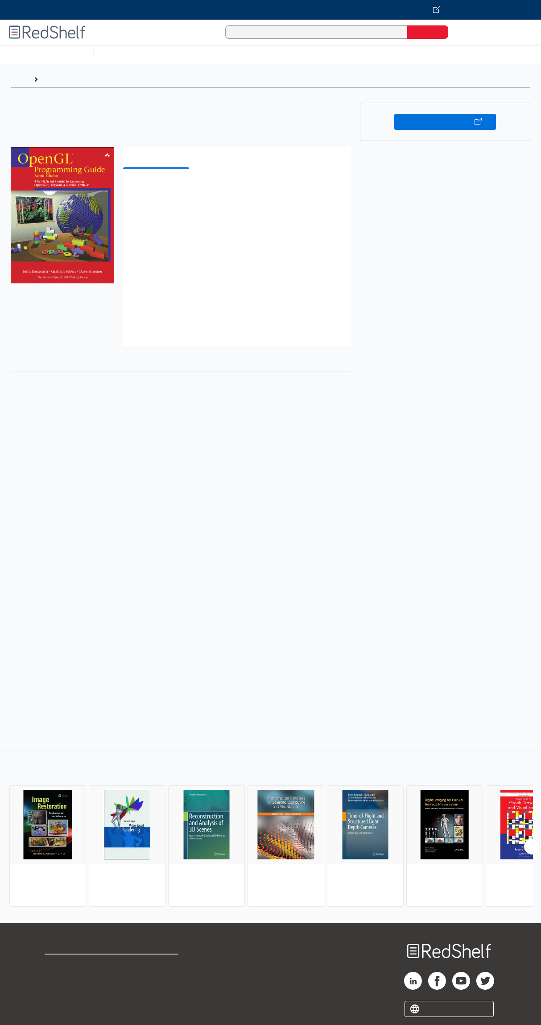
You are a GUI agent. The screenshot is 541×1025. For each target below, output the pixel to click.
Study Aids (120, 54)
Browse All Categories (46, 54)
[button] (239, 189)
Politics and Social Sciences (439, 54)
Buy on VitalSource (445, 122)
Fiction (504, 54)
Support (58, 979)
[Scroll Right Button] (532, 846)
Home (20, 79)
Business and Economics (346, 54)
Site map (59, 1008)
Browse (55, 79)
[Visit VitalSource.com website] (270, 10)
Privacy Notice (69, 993)
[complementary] (270, 829)
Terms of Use (157, 965)
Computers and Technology (254, 54)
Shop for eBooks (73, 965)
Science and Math (174, 54)
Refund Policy (157, 979)
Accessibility (155, 993)
